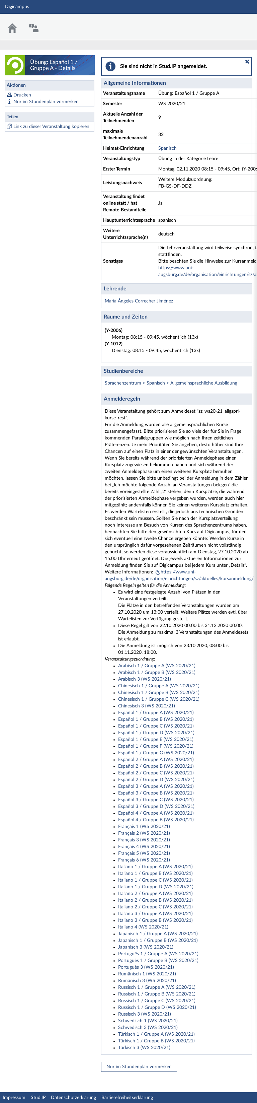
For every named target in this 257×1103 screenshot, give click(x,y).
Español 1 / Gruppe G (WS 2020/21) (156, 753)
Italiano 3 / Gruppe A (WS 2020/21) (155, 913)
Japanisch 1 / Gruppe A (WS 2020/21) (158, 934)
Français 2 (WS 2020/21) (144, 833)
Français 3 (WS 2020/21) (144, 840)
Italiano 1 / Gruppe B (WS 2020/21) (155, 873)
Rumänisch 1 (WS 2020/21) (147, 974)
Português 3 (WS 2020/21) (146, 967)
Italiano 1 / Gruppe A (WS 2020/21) (155, 867)
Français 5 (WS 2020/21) (144, 853)
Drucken (22, 95)
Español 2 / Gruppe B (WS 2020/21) (156, 766)
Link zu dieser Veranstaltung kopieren (51, 126)
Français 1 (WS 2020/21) (144, 826)
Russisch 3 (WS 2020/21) (144, 1014)
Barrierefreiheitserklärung (127, 1097)
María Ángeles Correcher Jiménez (139, 301)
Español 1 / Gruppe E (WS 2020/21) (155, 739)
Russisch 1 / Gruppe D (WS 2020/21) (157, 1007)
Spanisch (167, 148)
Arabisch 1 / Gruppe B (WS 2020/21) (156, 672)
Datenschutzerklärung (73, 1097)
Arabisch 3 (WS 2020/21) (144, 679)
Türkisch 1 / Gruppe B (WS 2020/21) (156, 1041)
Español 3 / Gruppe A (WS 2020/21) (156, 786)
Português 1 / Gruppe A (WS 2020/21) (158, 954)
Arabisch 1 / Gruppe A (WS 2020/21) (156, 666)
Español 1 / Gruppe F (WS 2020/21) (155, 746)
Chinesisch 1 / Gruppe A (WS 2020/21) (158, 686)
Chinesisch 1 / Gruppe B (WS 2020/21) (158, 692)
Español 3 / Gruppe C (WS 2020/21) (156, 800)
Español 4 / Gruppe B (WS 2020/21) (156, 820)
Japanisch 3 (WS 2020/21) (145, 947)
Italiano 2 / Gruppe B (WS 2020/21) (155, 900)
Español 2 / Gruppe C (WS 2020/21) (156, 773)
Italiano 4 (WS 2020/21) (143, 927)
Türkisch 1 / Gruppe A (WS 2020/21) (156, 1034)
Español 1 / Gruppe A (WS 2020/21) (156, 712)
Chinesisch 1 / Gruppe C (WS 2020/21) (158, 699)
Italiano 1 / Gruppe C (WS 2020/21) (155, 880)
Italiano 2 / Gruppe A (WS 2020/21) (155, 893)
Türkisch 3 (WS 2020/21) (144, 1047)
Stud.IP (38, 1097)
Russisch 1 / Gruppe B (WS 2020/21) (156, 994)
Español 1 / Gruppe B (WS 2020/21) (156, 719)
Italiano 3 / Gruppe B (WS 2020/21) (155, 920)
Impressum (14, 1097)
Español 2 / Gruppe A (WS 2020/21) (156, 759)
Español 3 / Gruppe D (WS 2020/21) (156, 806)
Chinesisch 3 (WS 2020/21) (146, 706)
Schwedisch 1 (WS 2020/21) (148, 1021)
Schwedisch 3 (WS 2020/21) (148, 1027)
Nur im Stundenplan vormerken (46, 101)
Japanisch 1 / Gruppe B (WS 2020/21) (158, 940)
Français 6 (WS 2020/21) (144, 860)
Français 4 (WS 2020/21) (144, 846)
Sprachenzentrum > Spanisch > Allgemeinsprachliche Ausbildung (171, 383)
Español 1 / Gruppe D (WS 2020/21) (156, 733)
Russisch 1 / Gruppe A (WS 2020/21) (156, 987)
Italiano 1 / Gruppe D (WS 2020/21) (155, 887)
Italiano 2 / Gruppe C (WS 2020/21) (155, 907)
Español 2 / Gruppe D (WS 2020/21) (156, 779)
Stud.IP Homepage (231, 22)
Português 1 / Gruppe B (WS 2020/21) (158, 960)
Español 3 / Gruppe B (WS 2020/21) (156, 793)
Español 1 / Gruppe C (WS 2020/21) (156, 726)
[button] (247, 61)
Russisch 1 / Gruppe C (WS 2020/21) (156, 1000)
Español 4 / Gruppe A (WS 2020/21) (156, 813)
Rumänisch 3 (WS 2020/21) (147, 980)
